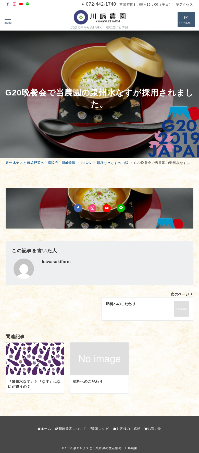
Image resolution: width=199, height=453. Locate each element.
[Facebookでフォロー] (8, 4)
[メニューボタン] (8, 19)
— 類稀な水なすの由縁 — (99, 81)
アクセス (184, 4)
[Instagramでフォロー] (14, 4)
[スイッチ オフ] (186, 19)
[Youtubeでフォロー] (21, 4)
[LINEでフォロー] (27, 4)
